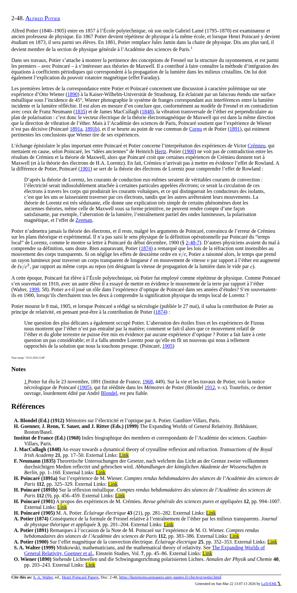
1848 (147, 111)
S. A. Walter (43, 577)
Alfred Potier (42, 18)
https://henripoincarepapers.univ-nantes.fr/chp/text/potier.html (170, 577)
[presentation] (182, 254)
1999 (34, 289)
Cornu (195, 129)
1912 (210, 387)
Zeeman (83, 220)
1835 (80, 111)
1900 (189, 151)
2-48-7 (193, 242)
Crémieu (256, 145)
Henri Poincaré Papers (80, 577)
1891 (235, 129)
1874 (146, 248)
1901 (85, 168)
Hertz (160, 151)
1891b (91, 129)
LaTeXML (271, 584)
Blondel (109, 393)
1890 (72, 94)
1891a (76, 129)
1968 (148, 381)
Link (124, 455)
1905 (167, 346)
